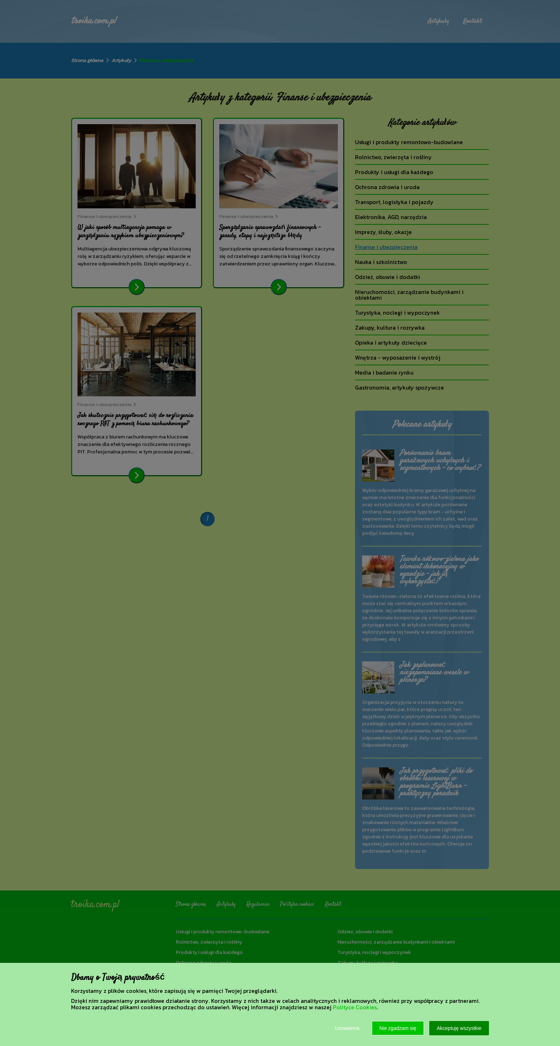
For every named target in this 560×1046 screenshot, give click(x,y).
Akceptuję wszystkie (459, 1028)
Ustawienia (347, 1028)
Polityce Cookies (355, 1007)
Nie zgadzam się (397, 1028)
